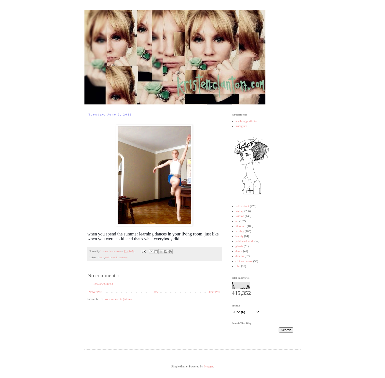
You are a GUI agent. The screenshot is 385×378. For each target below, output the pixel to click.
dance (101, 257)
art (237, 221)
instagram (241, 126)
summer (123, 257)
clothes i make (243, 261)
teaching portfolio (246, 121)
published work (244, 241)
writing (239, 231)
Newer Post (95, 292)
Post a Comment (103, 283)
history (239, 211)
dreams (239, 256)
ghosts (239, 246)
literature (240, 226)
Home (155, 292)
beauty (239, 236)
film (237, 266)
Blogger (208, 366)
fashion (239, 216)
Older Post (214, 292)
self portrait (111, 257)
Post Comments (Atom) (118, 299)
